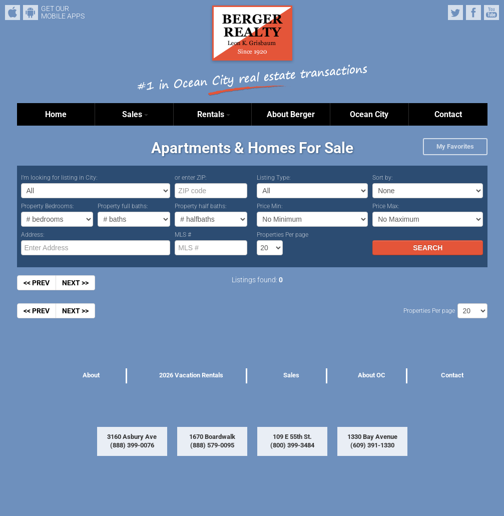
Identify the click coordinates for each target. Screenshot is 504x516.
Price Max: (385, 206)
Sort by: (382, 177)
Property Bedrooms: (47, 206)
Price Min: (270, 206)
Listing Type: (274, 177)
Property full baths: (123, 206)
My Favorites (455, 146)
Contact (448, 114)
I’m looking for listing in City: (59, 177)
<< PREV (37, 283)
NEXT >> (75, 283)
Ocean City (369, 114)
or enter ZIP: (191, 177)
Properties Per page (282, 234)
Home (56, 114)
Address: (33, 234)
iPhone (12, 12)
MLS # (183, 234)
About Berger (291, 114)
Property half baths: (201, 206)
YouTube (491, 12)
